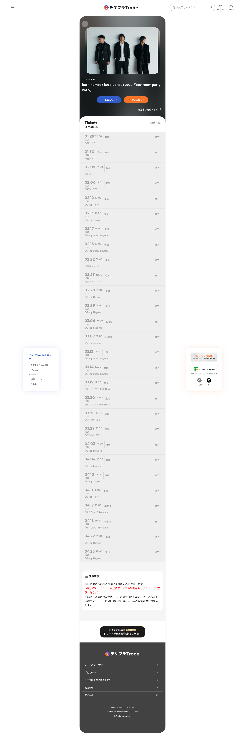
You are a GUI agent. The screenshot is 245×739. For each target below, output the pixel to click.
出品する (35, 374)
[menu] (13, 7)
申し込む (35, 369)
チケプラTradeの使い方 (40, 357)
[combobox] (189, 7)
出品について (109, 99)
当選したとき (36, 379)
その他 (34, 384)
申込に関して (136, 99)
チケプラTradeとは (39, 364)
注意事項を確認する (150, 109)
